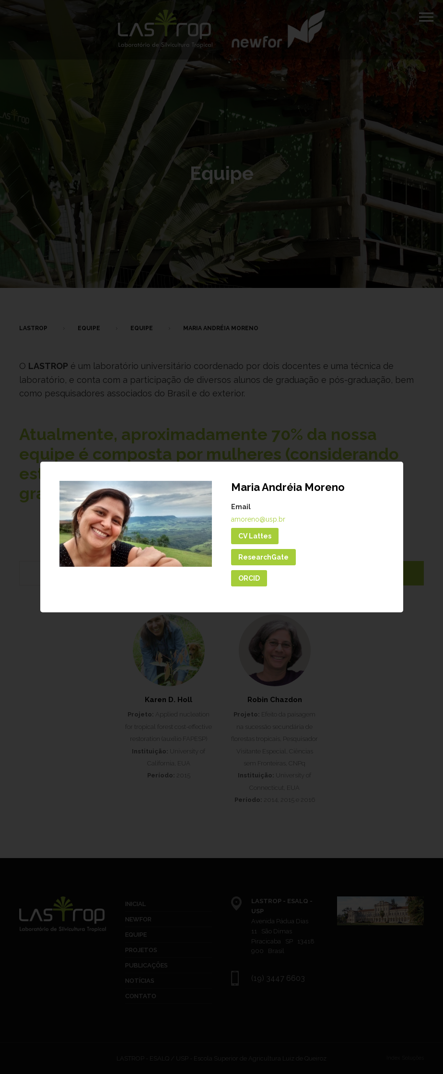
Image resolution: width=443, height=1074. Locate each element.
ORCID (249, 578)
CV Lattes (254, 536)
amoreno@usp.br (258, 519)
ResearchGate (263, 557)
